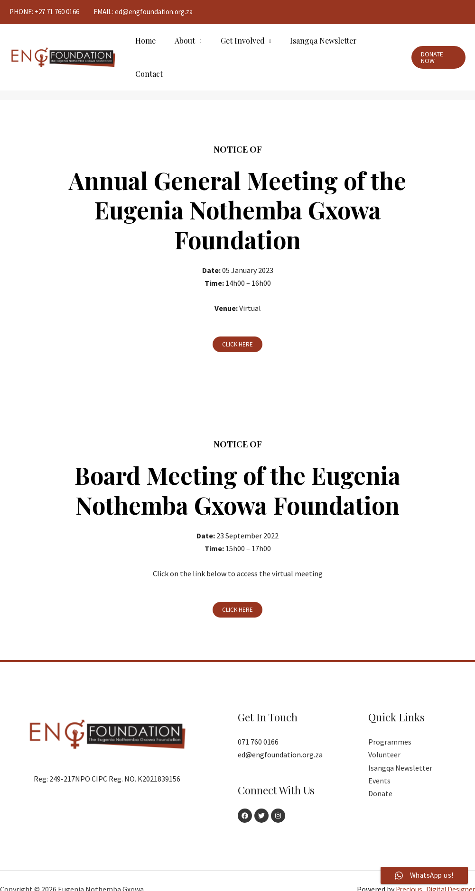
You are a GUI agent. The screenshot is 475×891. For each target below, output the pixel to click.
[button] (238, 326)
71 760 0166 (63, 11)
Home (149, 48)
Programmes (389, 724)
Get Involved (238, 48)
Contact (378, 48)
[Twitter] (265, 798)
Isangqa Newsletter (315, 48)
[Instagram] (285, 798)
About (185, 48)
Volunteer (384, 737)
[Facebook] (245, 798)
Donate (380, 776)
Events (379, 763)
